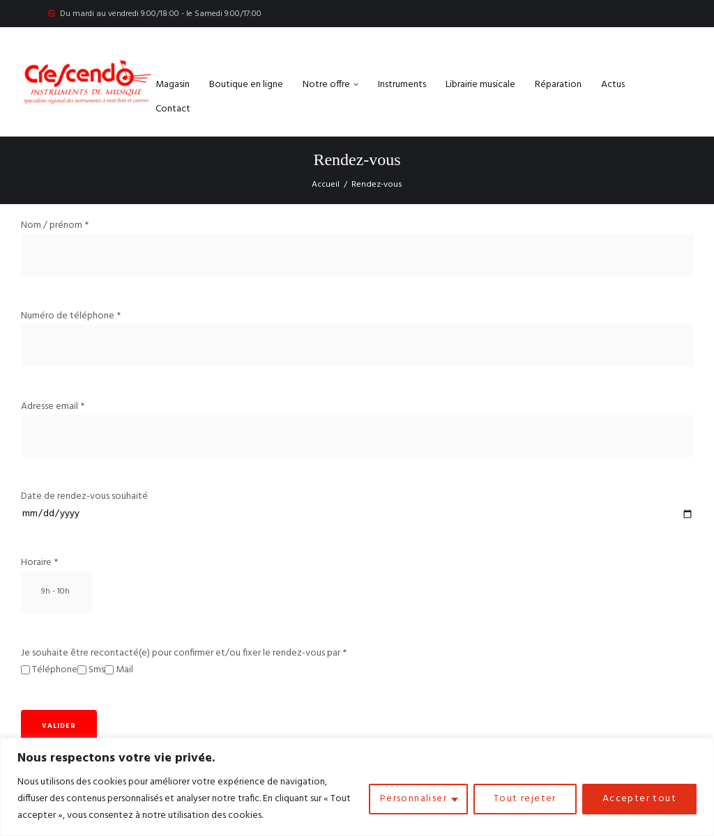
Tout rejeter (525, 799)
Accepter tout (639, 799)
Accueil (326, 184)
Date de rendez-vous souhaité (357, 505)
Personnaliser (413, 799)
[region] (357, 787)
